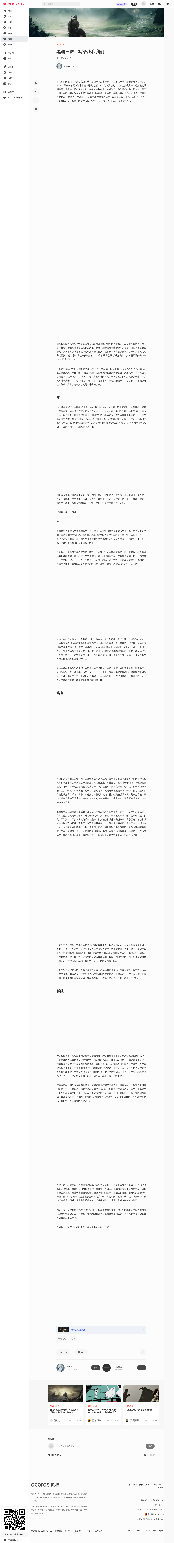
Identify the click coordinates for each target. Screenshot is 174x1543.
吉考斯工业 (156, 1484)
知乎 (128, 1484)
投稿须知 (58, 1531)
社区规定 (88, 1531)
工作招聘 (98, 1531)
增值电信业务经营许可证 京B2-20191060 (156, 1500)
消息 (168, 4)
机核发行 (162, 1487)
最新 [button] (152, 1454)
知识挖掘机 (54, 1405)
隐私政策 (78, 1531)
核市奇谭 (167, 1484)
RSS (169, 1487)
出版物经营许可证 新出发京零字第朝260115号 (154, 1519)
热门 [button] (146, 1454)
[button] (35, 83)
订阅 (142, 1368)
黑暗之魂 (62, 1338)
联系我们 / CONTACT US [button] (41, 1531)
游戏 (73, 1338)
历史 (160, 4)
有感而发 (60, 44)
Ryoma (70, 1366)
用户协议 (68, 1531)
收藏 (152, 4)
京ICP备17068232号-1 (163, 1505)
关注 (96, 1368)
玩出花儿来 (92, 1405)
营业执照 (168, 1495)
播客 (147, 1484)
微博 (135, 1484)
